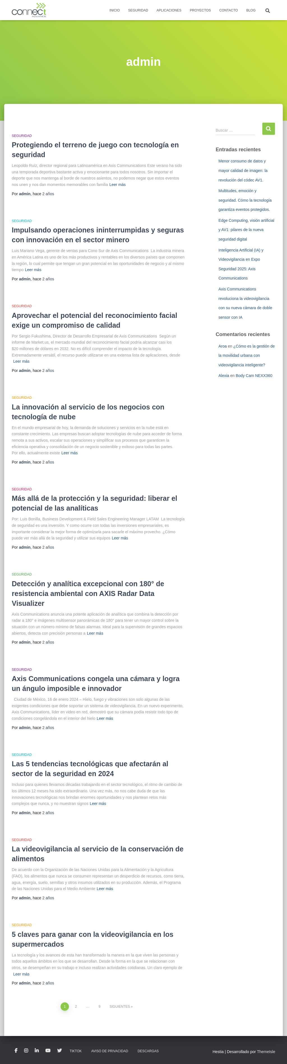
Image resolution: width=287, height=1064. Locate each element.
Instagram (26, 1050)
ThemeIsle (266, 1051)
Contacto (228, 10)
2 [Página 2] (76, 1007)
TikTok (76, 1051)
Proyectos (200, 10)
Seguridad (138, 10)
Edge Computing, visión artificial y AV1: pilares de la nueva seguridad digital (246, 229)
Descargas (148, 1051)
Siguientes (120, 1007)
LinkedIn (36, 1050)
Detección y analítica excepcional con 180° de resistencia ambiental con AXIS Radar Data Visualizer (88, 593)
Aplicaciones (169, 10)
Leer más (117, 184)
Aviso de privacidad (109, 1051)
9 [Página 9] (100, 1007)
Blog (251, 10)
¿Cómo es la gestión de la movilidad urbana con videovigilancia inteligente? (246, 355)
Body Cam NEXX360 (254, 375)
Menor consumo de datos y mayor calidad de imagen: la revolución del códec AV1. (242, 170)
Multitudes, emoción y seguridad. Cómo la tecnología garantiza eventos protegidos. (245, 200)
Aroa (222, 346)
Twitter (59, 1050)
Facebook (16, 1050)
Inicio (115, 10)
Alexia (223, 375)
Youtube (48, 1050)
